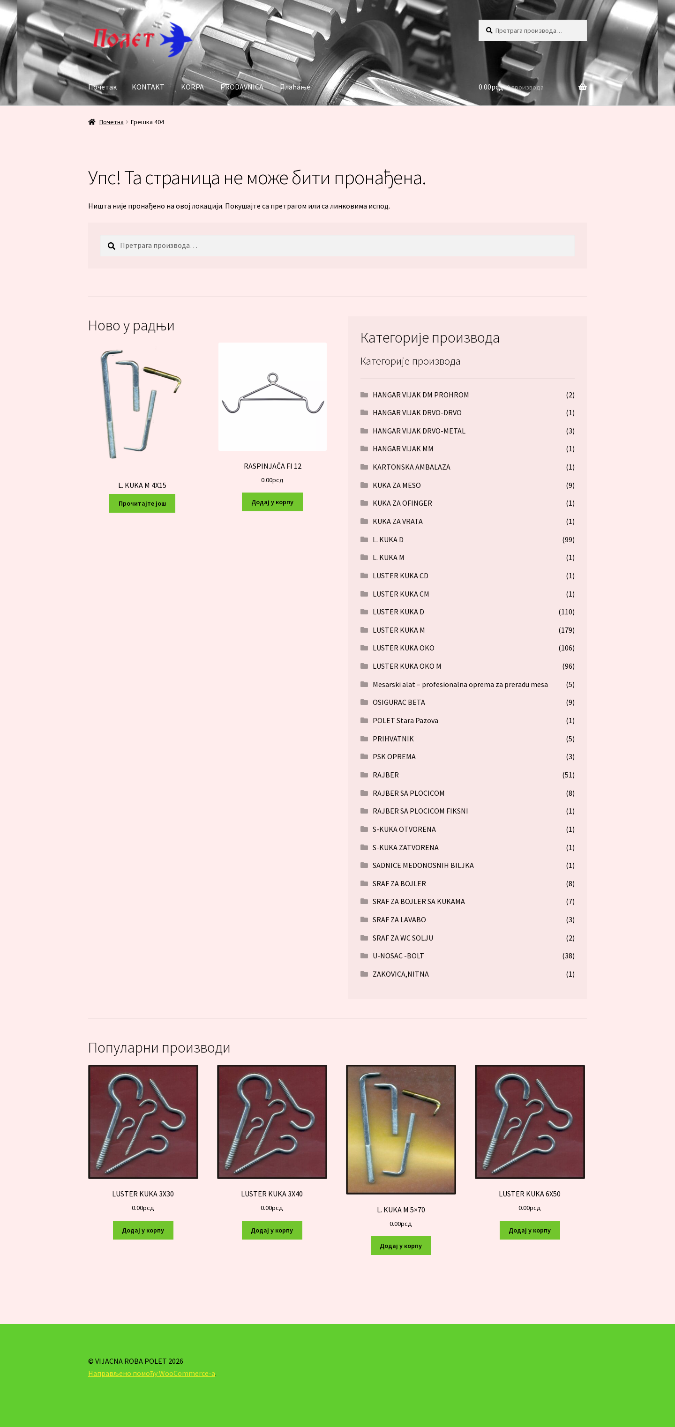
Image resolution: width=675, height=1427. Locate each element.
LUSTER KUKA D (398, 611)
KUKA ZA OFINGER (402, 503)
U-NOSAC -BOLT (398, 955)
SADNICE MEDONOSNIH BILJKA (423, 865)
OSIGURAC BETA (399, 702)
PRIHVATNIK (393, 738)
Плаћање (295, 86)
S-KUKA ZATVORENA (406, 847)
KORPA (192, 86)
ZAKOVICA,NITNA (401, 974)
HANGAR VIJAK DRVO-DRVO (417, 412)
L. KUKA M (389, 557)
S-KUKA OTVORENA (404, 829)
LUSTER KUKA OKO (404, 647)
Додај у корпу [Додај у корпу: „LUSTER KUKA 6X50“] (530, 1230)
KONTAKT (148, 86)
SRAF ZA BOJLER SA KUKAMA (419, 901)
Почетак (102, 86)
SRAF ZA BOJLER (399, 883)
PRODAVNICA (241, 86)
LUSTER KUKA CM (401, 593)
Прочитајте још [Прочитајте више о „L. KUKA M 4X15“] (142, 503)
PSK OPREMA (394, 756)
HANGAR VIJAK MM (403, 448)
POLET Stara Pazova (405, 720)
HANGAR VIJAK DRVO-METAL (419, 430)
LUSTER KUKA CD (400, 575)
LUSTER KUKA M (399, 630)
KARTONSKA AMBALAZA (411, 466)
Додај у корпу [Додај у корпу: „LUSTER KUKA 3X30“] (143, 1230)
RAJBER (386, 774)
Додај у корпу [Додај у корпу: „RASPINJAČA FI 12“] (272, 502)
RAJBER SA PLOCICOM (409, 793)
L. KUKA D (388, 539)
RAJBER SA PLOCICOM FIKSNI (420, 810)
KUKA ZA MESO (397, 485)
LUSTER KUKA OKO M (407, 666)
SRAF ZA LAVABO (399, 919)
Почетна (111, 122)
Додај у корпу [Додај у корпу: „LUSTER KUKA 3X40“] (272, 1230)
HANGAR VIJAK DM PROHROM (421, 394)
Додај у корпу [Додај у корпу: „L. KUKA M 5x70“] (401, 1245)
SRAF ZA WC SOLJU (403, 937)
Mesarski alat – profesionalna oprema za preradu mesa (460, 684)
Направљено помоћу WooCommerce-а (151, 1373)
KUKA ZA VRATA (398, 521)
